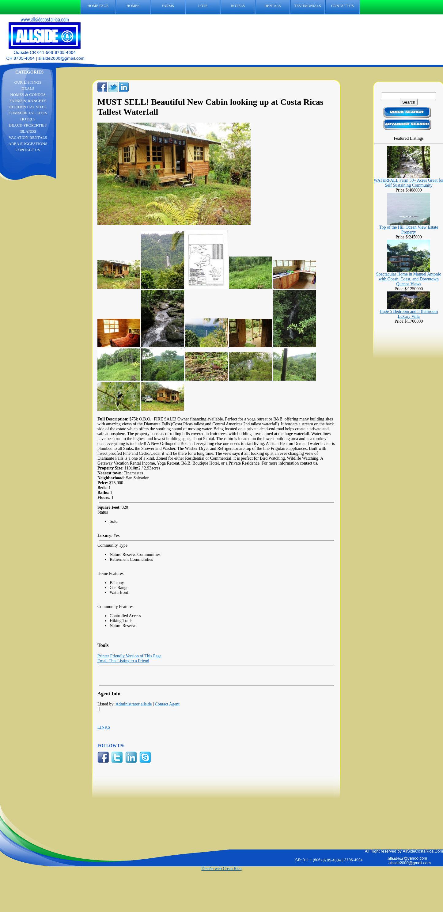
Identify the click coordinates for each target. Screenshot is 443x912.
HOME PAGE (98, 6)
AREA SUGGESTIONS (28, 143)
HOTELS (238, 6)
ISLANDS (28, 131)
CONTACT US (345, 6)
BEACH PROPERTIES (28, 125)
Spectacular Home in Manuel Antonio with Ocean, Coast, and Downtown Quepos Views (408, 279)
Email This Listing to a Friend (123, 661)
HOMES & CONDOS (28, 94)
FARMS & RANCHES (27, 100)
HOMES (133, 6)
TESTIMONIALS (307, 6)
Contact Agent (167, 704)
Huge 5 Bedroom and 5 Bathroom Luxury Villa (409, 314)
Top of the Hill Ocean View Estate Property (408, 229)
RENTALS (272, 6)
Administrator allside (133, 704)
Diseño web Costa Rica (221, 868)
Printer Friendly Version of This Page (129, 656)
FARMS (168, 6)
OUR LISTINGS (27, 82)
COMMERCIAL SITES (28, 113)
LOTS (202, 6)
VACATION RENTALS (28, 137)
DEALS (27, 88)
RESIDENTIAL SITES (28, 106)
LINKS (103, 727)
